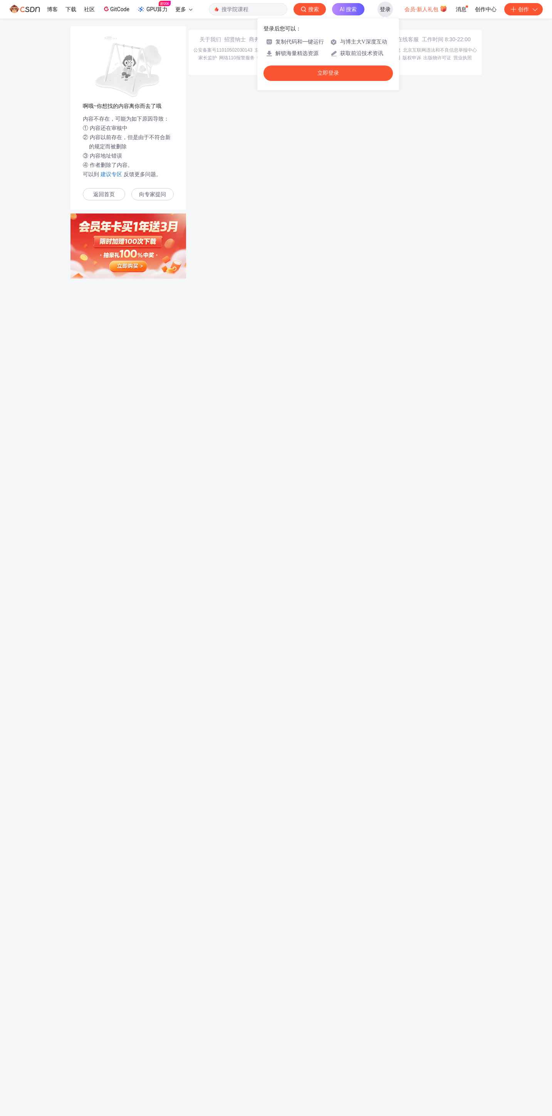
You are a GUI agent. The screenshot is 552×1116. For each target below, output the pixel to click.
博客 (52, 9)
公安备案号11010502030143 (222, 50)
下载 (70, 9)
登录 (385, 9)
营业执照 (462, 58)
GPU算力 (154, 7)
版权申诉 (412, 58)
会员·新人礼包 (425, 8)
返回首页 (104, 194)
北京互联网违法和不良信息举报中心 (440, 50)
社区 (89, 9)
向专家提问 (152, 194)
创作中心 (486, 9)
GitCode (115, 8)
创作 (523, 9)
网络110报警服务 (237, 58)
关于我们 (210, 39)
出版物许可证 (437, 58)
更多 (183, 9)
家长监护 (207, 58)
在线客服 (408, 39)
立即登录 (328, 73)
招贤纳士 (235, 39)
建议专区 (111, 174)
